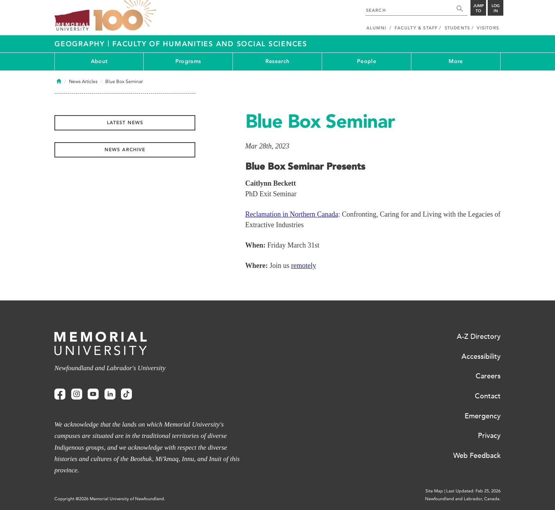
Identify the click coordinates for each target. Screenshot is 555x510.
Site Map (434, 491)
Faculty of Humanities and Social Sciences (209, 44)
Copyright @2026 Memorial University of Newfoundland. (109, 498)
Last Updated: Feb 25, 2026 (473, 491)
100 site (125, 15)
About (99, 61)
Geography (81, 44)
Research (277, 61)
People (366, 61)
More (456, 61)
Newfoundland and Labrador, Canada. (463, 498)
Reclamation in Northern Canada (291, 214)
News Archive (125, 149)
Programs (188, 61)
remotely (303, 265)
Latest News (125, 122)
